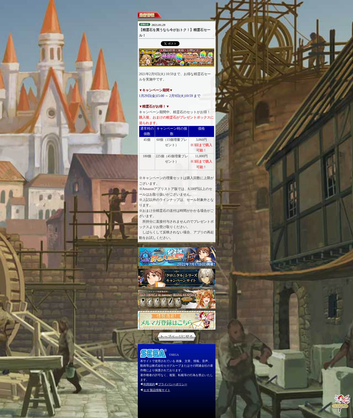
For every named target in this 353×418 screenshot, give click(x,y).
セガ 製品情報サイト (156, 390)
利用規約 (149, 384)
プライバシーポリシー (172, 384)
